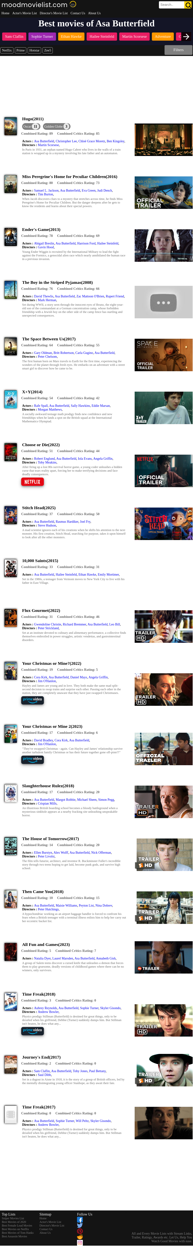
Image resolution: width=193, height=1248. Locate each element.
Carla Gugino (84, 353)
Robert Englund (44, 458)
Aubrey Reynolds (45, 1008)
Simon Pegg (106, 799)
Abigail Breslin (44, 243)
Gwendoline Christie (47, 624)
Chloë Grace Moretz (91, 141)
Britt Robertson (63, 353)
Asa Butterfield (44, 141)
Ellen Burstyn (43, 852)
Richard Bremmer (74, 624)
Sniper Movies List (13, 1218)
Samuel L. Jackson (46, 190)
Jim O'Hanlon (47, 681)
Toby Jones (80, 1071)
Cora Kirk (40, 677)
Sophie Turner (89, 1008)
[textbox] (167, 4)
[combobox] (167, 4)
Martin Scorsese (48, 145)
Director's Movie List (54, 13)
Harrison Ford (86, 243)
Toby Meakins (47, 462)
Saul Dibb (44, 1075)
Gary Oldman (43, 353)
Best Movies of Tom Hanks (18, 1232)
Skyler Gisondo (110, 1008)
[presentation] (186, 37)
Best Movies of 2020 (14, 1221)
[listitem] (14, 37)
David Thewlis (43, 296)
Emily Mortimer (108, 574)
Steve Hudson (47, 525)
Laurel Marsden (62, 958)
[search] (175, 4)
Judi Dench (104, 190)
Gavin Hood (46, 247)
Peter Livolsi (46, 856)
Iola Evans (85, 458)
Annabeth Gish (106, 958)
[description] (37, 134)
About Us (94, 13)
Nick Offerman (101, 852)
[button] (56, 126)
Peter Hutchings (48, 909)
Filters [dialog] (178, 49)
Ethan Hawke (87, 574)
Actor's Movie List (24, 13)
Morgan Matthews (50, 409)
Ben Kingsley (115, 141)
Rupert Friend (115, 296)
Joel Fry (85, 521)
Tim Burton (45, 194)
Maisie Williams (66, 905)
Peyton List (86, 905)
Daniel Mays (78, 677)
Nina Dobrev (103, 905)
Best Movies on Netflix (15, 1229)
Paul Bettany (97, 1071)
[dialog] (31, 126)
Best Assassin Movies (14, 1236)
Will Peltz (82, 1121)
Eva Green (89, 190)
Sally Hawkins (80, 406)
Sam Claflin (42, 1071)
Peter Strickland (48, 628)
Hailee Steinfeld (107, 243)
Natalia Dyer (42, 958)
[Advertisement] (96, 83)
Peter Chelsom (47, 356)
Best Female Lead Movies (17, 1225)
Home (5, 13)
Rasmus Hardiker (67, 521)
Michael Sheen (87, 799)
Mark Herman (47, 300)
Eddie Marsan (101, 406)
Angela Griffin (102, 458)
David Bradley (43, 740)
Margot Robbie (65, 799)
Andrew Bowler (48, 1012)
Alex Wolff (61, 852)
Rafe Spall (41, 406)
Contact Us (77, 13)
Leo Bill (114, 624)
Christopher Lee (66, 141)
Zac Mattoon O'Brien (90, 296)
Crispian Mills (47, 803)
